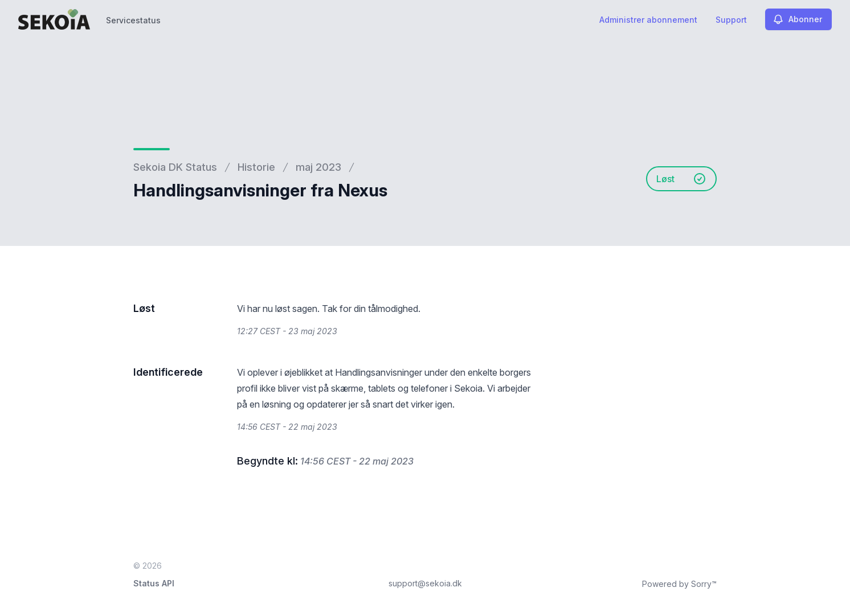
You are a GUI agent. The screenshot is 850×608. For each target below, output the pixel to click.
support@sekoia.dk (425, 583)
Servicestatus (133, 20)
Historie (256, 167)
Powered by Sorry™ (679, 584)
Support (731, 19)
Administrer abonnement (648, 19)
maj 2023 (318, 167)
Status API (153, 583)
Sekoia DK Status (175, 167)
